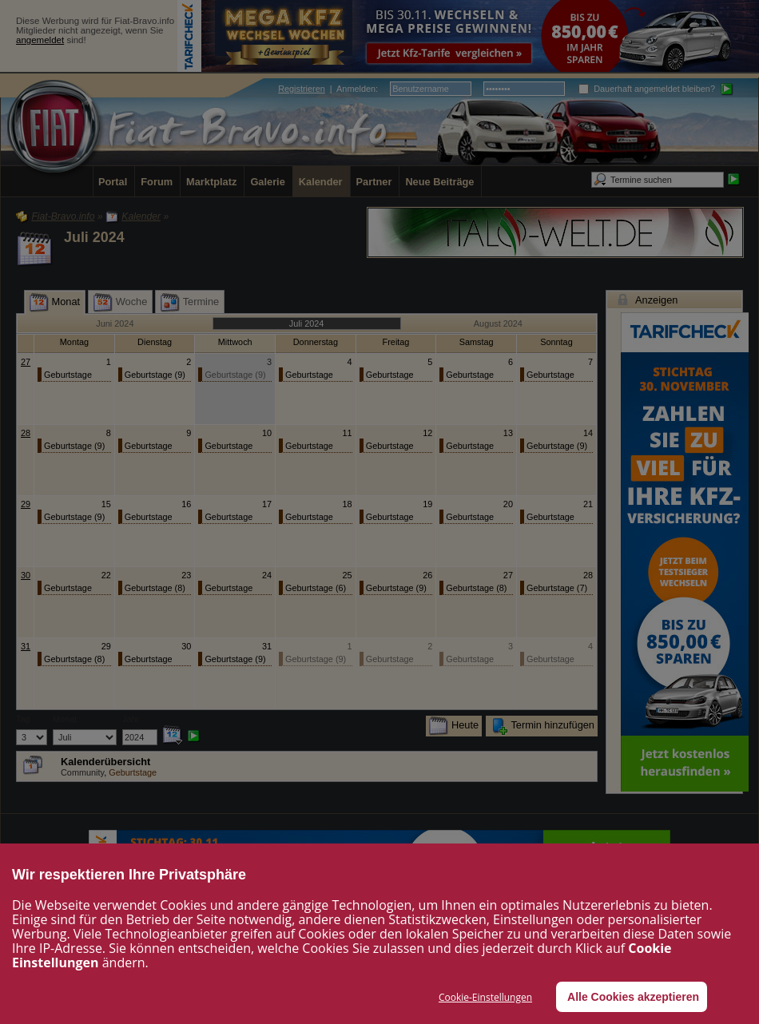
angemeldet (40, 40)
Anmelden (356, 88)
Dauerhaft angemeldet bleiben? (646, 88)
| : (328, 88)
